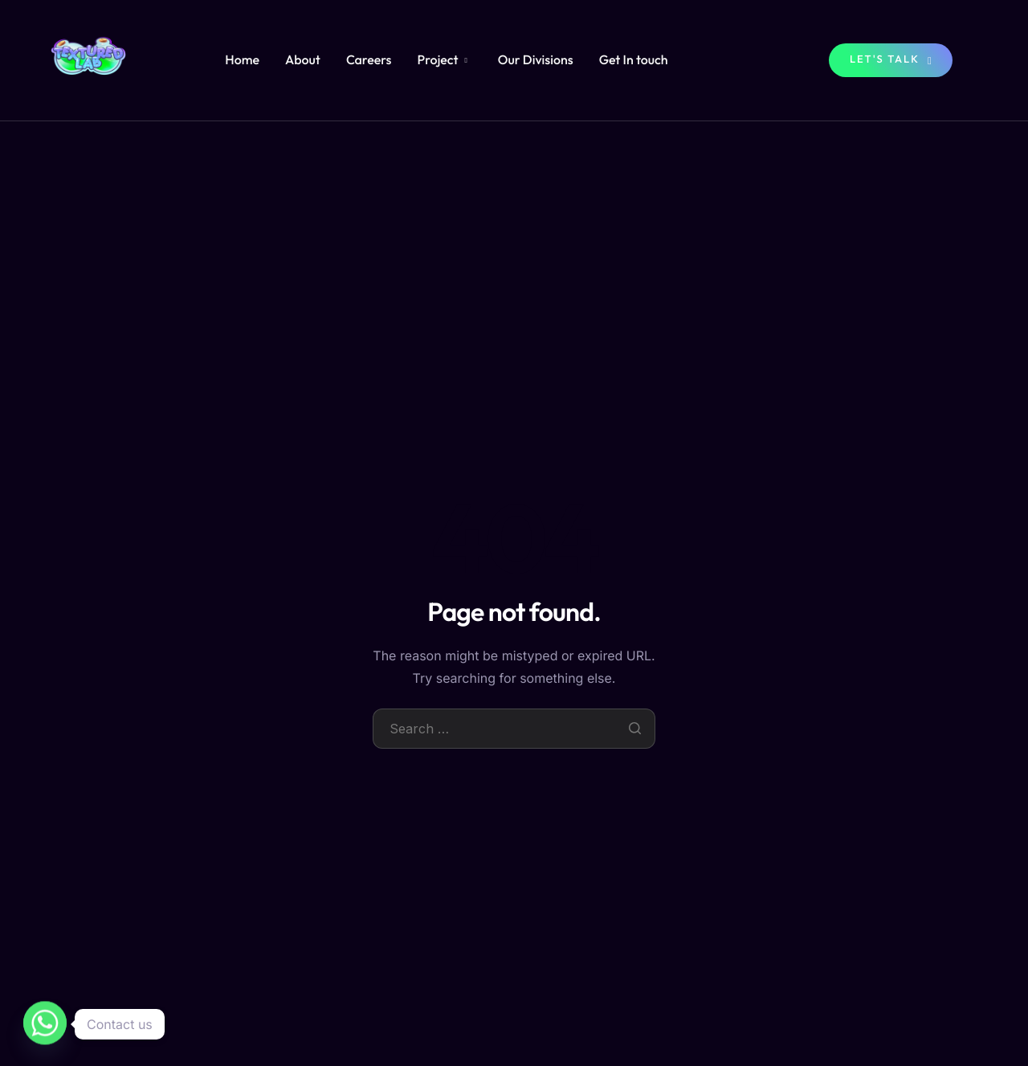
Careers (369, 60)
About (302, 60)
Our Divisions (535, 60)
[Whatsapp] (45, 1024)
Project (442, 60)
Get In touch (633, 60)
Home (242, 60)
